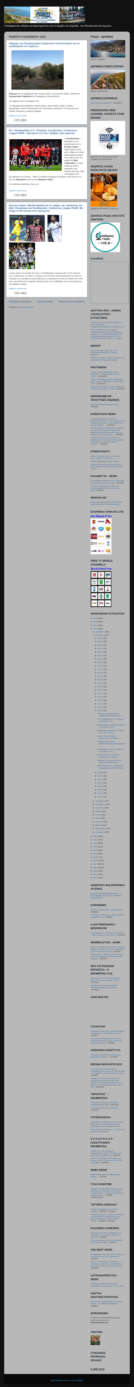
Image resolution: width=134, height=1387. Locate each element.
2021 (95, 840)
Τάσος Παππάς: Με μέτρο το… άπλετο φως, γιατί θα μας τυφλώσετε (108, 1130)
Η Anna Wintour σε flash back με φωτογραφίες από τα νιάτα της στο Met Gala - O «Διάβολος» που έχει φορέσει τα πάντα (108, 1071)
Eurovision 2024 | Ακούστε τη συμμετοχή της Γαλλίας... (108, 756)
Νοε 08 (100, 772)
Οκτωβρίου (100, 801)
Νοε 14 (100, 693)
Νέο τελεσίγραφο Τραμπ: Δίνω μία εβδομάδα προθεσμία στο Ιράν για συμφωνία (104, 352)
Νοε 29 (100, 642)
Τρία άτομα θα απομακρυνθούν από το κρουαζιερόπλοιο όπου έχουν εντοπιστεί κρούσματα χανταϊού (106, 1041)
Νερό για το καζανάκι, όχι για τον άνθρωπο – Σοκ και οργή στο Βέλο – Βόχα (108, 388)
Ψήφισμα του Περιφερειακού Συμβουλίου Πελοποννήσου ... (110, 715)
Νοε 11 (100, 704)
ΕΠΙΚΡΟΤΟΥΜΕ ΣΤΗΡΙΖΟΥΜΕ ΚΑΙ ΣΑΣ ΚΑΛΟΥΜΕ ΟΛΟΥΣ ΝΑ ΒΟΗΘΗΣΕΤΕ (106, 503)
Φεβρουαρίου (100, 829)
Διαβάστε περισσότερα (18, 116)
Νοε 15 (100, 690)
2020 (95, 843)
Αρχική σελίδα (45, 301)
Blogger (80, 1380)
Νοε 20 (100, 673)
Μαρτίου (98, 825)
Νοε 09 (100, 711)
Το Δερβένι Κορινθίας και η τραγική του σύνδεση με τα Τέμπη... (106, 1056)
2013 (95, 867)
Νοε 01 (100, 797)
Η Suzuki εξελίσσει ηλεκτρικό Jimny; (105, 405)
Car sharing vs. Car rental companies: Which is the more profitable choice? (105, 979)
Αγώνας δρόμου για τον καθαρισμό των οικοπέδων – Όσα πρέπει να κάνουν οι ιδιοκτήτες (106, 1235)
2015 (95, 861)
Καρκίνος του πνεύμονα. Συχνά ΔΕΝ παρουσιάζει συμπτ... (109, 761)
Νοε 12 (100, 700)
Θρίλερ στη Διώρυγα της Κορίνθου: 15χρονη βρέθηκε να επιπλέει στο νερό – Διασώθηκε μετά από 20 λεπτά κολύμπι (108, 949)
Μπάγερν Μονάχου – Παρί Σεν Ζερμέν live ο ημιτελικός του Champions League (108, 359)
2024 (95, 625)
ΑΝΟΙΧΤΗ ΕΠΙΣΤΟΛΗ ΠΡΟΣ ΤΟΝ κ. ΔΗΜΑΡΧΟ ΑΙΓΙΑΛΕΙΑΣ (105, 1104)
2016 (95, 857)
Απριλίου (99, 822)
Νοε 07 (100, 776)
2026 (95, 618)
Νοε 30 (100, 638)
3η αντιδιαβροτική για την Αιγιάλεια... (105, 1108)
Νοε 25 (100, 655)
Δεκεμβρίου (100, 632)
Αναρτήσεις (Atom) (26, 307)
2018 (95, 850)
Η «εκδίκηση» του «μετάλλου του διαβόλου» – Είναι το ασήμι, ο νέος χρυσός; (108, 934)
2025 (95, 622)
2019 (95, 847)
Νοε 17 (100, 683)
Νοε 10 (100, 707)
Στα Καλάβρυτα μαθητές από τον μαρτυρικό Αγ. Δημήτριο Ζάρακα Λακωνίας (107, 482)
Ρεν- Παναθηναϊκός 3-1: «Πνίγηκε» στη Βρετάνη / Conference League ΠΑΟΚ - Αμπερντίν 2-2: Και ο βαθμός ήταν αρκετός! (43, 132)
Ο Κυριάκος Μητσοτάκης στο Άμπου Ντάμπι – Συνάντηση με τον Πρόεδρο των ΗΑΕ (108, 1032)
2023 (95, 629)
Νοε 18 (100, 680)
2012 (95, 871)
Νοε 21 (100, 669)
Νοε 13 (100, 697)
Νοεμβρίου (99, 635)
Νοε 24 (100, 659)
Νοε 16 (100, 687)
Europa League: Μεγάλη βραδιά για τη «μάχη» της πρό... (111, 726)
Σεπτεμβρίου (100, 804)
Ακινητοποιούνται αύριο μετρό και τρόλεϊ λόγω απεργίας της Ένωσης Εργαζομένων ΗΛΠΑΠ (107, 467)
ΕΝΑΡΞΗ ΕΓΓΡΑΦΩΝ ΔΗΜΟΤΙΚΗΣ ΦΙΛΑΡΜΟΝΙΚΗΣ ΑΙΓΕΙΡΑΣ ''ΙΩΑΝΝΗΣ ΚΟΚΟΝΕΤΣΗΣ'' (106, 896)
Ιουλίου (98, 811)
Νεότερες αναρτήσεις (20, 301)
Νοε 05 (100, 783)
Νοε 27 (100, 648)
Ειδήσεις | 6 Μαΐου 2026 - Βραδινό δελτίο (107, 910)
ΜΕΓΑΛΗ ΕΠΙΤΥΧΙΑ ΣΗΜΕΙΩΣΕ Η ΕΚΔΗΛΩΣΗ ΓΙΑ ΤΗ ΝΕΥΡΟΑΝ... (111, 767)
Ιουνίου (98, 815)
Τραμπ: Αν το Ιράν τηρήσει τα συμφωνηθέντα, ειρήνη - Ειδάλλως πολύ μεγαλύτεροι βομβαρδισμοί (106, 1153)
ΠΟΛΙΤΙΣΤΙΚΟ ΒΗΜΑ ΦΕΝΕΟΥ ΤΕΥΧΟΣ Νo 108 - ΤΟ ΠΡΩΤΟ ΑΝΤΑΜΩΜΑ (107, 1303)
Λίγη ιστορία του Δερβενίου (101, 103)
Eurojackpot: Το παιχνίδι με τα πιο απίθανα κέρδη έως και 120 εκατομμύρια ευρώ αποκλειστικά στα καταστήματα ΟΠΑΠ (107, 1124)
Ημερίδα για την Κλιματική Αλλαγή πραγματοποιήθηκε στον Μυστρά (104, 987)
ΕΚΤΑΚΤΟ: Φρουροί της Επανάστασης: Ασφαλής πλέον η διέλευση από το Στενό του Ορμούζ (106, 1160)
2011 (95, 874)
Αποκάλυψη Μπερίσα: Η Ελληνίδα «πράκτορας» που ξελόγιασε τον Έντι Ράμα (107, 1285)
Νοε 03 (100, 790)
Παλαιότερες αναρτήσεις (71, 301)
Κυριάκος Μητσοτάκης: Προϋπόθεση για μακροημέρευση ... (111, 744)
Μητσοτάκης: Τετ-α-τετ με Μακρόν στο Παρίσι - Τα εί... (110, 750)
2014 (95, 864)
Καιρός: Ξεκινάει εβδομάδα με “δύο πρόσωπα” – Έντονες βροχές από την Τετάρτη (105, 374)
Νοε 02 (100, 793)
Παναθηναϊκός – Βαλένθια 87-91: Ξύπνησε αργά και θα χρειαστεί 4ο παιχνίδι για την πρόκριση (107, 956)
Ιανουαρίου (100, 832)
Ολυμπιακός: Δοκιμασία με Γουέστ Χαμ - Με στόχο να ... (110, 731)
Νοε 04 (100, 786)
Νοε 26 (100, 652)
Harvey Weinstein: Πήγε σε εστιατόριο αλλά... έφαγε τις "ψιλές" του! (105, 457)
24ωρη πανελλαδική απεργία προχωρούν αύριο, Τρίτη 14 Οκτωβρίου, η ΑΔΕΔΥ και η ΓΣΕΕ (107, 381)
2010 (95, 878)
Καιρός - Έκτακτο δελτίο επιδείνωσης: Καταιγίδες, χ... (109, 737)
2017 (95, 854)
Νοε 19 (100, 676)
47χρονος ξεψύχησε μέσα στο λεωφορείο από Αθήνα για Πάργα (107, 1241)
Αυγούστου (100, 808)
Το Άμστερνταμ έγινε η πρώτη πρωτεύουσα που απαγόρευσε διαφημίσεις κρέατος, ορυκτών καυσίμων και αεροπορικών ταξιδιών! (107, 1218)
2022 (95, 836)
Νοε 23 (100, 662)
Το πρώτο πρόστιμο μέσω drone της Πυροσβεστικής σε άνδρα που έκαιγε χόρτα (105, 488)
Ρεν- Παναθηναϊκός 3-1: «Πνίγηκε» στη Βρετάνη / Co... (110, 720)
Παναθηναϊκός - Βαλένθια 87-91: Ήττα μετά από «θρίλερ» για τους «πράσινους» (107, 1255)
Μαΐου (98, 818)
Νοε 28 (100, 645)
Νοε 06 (100, 779)
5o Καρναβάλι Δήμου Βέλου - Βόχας (105, 461)
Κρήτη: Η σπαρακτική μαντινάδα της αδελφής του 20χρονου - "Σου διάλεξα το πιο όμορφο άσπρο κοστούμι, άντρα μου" (107, 1264)
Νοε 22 (100, 666)
